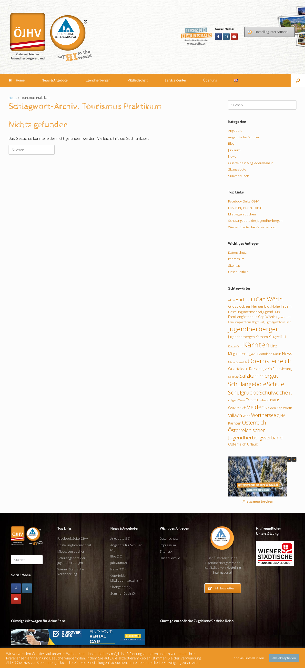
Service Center (175, 80)
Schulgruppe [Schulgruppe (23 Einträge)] (243, 392)
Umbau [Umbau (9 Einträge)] (262, 400)
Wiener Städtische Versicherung (251, 227)
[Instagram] (226, 36)
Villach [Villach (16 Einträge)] (235, 415)
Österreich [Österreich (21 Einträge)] (254, 422)
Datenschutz (237, 252)
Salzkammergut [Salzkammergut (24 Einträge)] (258, 375)
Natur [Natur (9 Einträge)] (277, 354)
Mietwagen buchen (242, 214)
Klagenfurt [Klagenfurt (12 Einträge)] (277, 336)
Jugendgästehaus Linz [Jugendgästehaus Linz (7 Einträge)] (278, 322)
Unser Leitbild (238, 272)
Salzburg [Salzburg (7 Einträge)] (233, 376)
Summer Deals (238, 176)
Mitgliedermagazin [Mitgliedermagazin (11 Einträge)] (243, 353)
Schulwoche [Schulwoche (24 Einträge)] (273, 392)
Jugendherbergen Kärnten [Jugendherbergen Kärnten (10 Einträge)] (248, 336)
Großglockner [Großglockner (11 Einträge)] (239, 306)
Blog (231, 143)
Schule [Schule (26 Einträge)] (275, 384)
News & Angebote (55, 80)
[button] (298, 80)
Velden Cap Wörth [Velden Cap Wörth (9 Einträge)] (278, 408)
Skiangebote (237, 169)
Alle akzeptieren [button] (284, 658)
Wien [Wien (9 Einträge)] (246, 416)
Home (17, 80)
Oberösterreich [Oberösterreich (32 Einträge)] (270, 361)
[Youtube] (234, 36)
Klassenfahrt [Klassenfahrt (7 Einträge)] (235, 346)
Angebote (235, 130)
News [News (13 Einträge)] (287, 353)
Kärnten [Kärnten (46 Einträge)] (256, 345)
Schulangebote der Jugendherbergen (255, 220)
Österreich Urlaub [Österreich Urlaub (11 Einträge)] (243, 444)
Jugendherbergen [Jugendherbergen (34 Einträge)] (254, 328)
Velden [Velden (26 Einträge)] (256, 407)
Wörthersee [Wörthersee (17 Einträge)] (263, 415)
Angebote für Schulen (244, 137)
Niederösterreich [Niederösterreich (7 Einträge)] (237, 362)
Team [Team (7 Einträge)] (241, 400)
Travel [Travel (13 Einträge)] (251, 400)
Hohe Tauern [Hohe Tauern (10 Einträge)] (281, 306)
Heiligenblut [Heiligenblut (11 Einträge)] (261, 306)
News (232, 156)
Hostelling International (245, 207)
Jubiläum (234, 150)
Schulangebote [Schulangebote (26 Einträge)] (247, 384)
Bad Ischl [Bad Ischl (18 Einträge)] (245, 299)
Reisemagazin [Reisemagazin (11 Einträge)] (260, 368)
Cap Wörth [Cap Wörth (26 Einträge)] (269, 299)
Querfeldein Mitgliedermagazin (250, 163)
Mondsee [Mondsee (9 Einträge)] (265, 354)
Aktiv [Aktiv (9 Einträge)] (231, 300)
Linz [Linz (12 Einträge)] (273, 346)
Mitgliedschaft (137, 80)
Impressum (236, 259)
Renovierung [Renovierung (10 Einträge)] (282, 368)
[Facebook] (218, 36)
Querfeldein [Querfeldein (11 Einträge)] (238, 368)
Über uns (210, 80)
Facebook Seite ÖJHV (243, 201)
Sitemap (234, 265)
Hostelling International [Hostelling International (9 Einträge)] (245, 312)
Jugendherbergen (97, 80)
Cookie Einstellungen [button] (249, 658)
